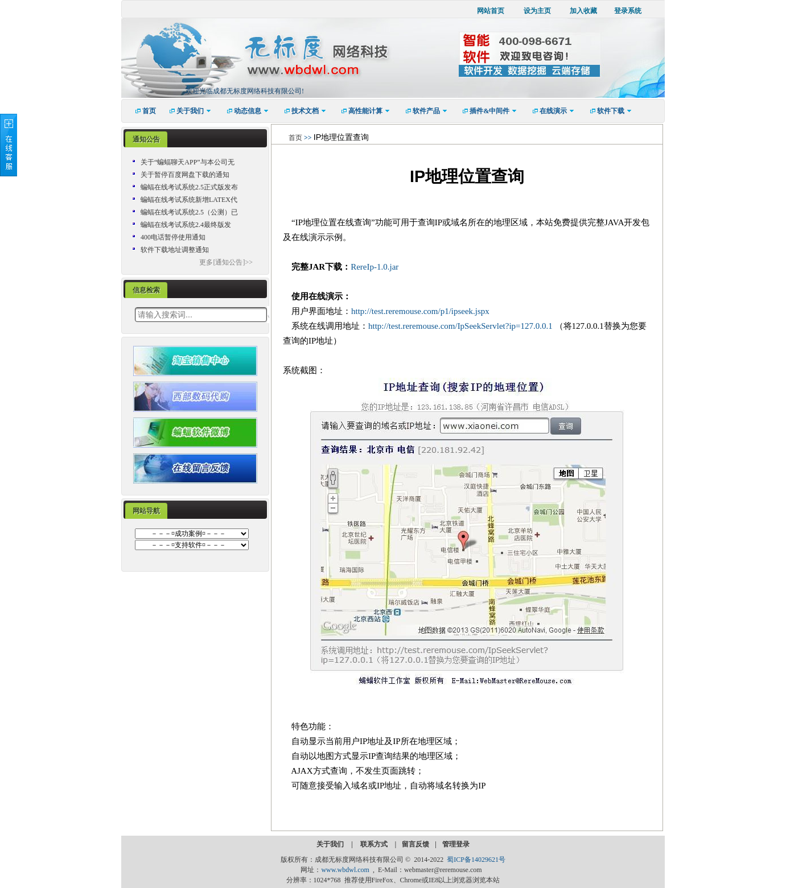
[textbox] (201, 314)
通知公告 (146, 139)
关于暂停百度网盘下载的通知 (185, 175)
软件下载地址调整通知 (175, 250)
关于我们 (330, 844)
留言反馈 (415, 844)
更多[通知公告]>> (226, 262)
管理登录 (456, 844)
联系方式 (374, 844)
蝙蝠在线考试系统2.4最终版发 (186, 225)
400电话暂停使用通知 (173, 237)
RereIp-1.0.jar (374, 266)
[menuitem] (141, 110)
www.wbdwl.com (345, 870)
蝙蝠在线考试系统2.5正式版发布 (189, 187)
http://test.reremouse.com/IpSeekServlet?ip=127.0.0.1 (461, 326)
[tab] (146, 139)
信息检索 (146, 290)
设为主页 (537, 11)
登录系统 (627, 11)
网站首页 (490, 11)
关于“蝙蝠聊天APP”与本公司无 (187, 162)
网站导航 (146, 511)
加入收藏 (583, 11)
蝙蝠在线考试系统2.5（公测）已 (189, 212)
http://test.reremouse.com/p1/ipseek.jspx (420, 311)
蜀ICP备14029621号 (476, 860)
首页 (295, 138)
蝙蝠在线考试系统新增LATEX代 (189, 200)
